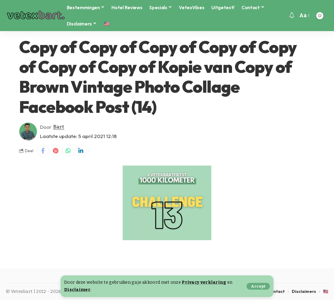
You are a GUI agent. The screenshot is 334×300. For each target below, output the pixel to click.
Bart (58, 127)
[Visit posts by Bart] (28, 131)
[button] (258, 286)
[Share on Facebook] (43, 151)
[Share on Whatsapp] (68, 151)
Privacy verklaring (204, 282)
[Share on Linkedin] (81, 151)
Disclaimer (77, 289)
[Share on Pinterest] (55, 151)
